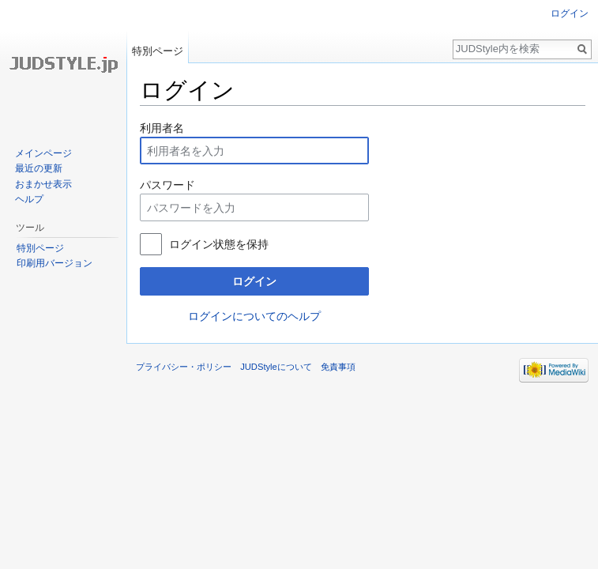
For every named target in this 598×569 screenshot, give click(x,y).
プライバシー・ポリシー (183, 366)
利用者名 (162, 128)
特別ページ (157, 51)
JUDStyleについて (276, 366)
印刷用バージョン (54, 263)
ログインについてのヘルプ (254, 316)
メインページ (43, 153)
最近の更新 (38, 168)
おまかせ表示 (43, 184)
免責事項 (338, 366)
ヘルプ (29, 199)
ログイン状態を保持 (219, 244)
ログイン (254, 281)
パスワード (167, 185)
